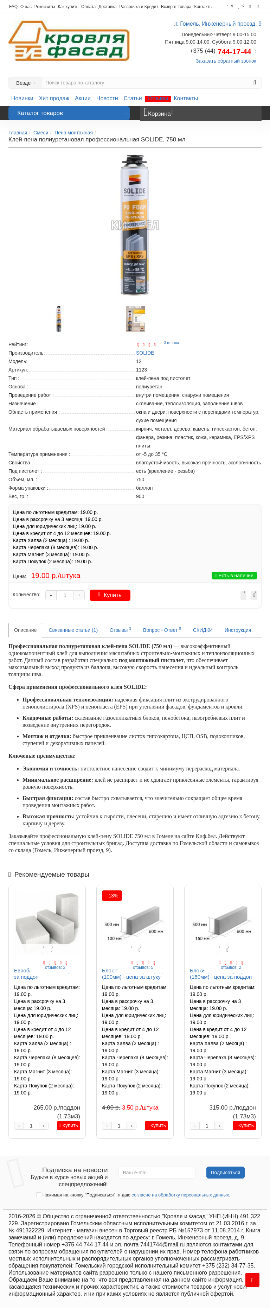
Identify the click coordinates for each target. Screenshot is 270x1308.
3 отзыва (171, 343)
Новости (107, 98)
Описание (25, 630)
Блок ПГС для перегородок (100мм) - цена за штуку (135, 973)
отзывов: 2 (55, 967)
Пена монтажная (73, 132)
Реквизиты (44, 6)
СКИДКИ (203, 630)
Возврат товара (176, 6)
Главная (17, 132)
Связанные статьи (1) (73, 630)
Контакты (203, 6)
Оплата (88, 6)
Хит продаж (54, 98)
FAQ (13, 6)
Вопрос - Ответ (162, 629)
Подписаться (225, 1172)
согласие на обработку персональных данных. (180, 1195)
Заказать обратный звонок (226, 61)
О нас (26, 6)
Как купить (68, 6)
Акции (83, 98)
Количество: (26, 594)
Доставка (107, 6)
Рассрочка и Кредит (139, 6)
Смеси (40, 132)
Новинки (22, 98)
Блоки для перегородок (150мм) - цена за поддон (221, 973)
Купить (110, 595)
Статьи (133, 98)
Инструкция (238, 630)
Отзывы (158, 98)
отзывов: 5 (143, 967)
